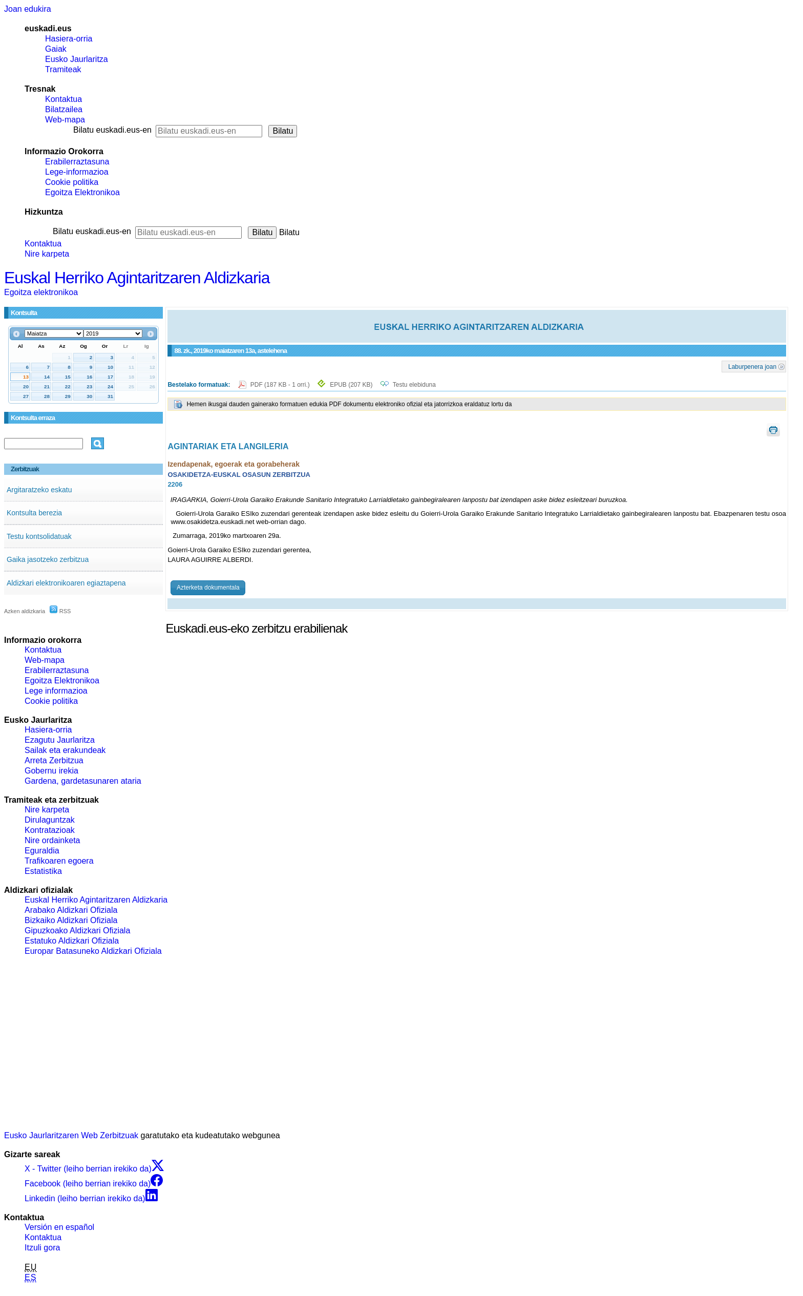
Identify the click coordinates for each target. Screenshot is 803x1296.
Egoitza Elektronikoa (82, 192)
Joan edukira (27, 9)
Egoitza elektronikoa (41, 292)
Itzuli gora (42, 1247)
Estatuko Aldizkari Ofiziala (72, 940)
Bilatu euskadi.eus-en (112, 130)
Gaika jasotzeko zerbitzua (48, 559)
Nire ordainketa (52, 840)
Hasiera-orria (68, 38)
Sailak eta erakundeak (65, 750)
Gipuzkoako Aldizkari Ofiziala (77, 930)
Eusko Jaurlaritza (76, 59)
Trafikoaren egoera (59, 860)
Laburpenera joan (752, 366)
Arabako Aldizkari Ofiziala (71, 910)
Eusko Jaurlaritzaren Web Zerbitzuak (71, 1135)
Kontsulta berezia (34, 513)
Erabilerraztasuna (77, 161)
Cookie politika (71, 182)
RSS (60, 611)
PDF (280, 384)
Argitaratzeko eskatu (39, 490)
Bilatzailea (63, 109)
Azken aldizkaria (24, 611)
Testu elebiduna (414, 384)
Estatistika (43, 871)
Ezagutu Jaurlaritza (60, 740)
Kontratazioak (50, 830)
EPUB (351, 384)
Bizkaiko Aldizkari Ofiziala (71, 920)
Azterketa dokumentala (208, 587)
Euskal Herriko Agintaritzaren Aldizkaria (136, 277)
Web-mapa (65, 119)
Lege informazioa (56, 690)
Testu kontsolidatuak (39, 536)
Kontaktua (63, 99)
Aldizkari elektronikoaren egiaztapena (66, 583)
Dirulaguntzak (50, 820)
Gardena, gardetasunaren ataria (83, 781)
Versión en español (59, 1227)
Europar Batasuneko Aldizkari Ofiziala (93, 951)
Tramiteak (63, 69)
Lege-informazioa (77, 172)
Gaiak (56, 49)
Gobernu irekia (51, 770)
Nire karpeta (47, 253)
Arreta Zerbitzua (54, 760)
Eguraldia (42, 850)
